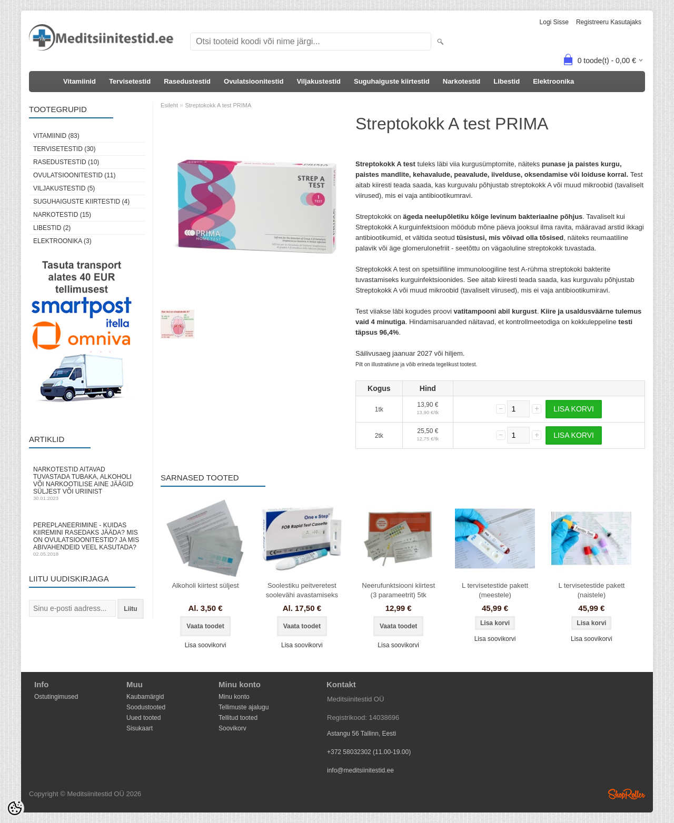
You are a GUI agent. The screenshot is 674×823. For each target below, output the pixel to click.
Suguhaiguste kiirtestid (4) (81, 201)
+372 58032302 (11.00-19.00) (369, 752)
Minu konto (234, 696)
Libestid (506, 81)
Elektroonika (553, 81)
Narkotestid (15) (62, 214)
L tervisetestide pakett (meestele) (495, 590)
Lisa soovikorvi (205, 645)
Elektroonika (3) (62, 241)
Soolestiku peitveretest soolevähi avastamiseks (302, 590)
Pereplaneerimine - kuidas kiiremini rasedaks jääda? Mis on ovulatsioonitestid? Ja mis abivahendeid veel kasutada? (87, 539)
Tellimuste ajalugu (244, 707)
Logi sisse (554, 22)
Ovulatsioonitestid (253, 81)
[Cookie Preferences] (14, 808)
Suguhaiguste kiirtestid (392, 81)
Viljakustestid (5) (64, 188)
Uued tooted (143, 717)
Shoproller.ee (626, 794)
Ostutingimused (56, 696)
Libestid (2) (52, 228)
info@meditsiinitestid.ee (360, 770)
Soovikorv (232, 728)
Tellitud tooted (238, 717)
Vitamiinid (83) (56, 135)
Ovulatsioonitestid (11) (74, 175)
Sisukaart (139, 728)
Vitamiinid (79, 81)
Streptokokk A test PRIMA (218, 105)
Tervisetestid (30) (64, 149)
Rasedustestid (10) (66, 162)
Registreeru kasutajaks (608, 22)
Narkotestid (462, 81)
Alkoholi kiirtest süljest (205, 585)
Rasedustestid (187, 81)
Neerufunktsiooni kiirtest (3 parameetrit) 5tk (398, 590)
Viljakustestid (318, 81)
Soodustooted (145, 707)
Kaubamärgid (145, 696)
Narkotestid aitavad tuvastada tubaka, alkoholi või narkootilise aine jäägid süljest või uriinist (87, 483)
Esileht (169, 105)
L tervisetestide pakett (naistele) (591, 590)
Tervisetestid (130, 81)
